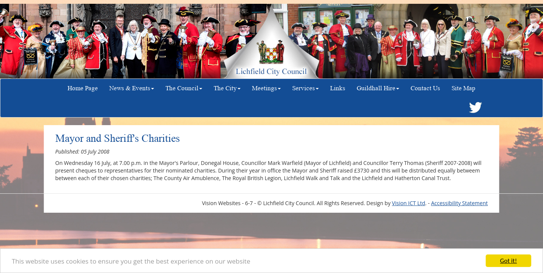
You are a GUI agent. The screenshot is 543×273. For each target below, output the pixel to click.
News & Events (131, 88)
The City (227, 88)
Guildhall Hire (378, 88)
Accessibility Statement (459, 203)
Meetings (266, 88)
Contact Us (425, 88)
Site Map (463, 88)
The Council (183, 88)
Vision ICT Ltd (408, 203)
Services (305, 88)
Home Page (83, 88)
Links (337, 88)
